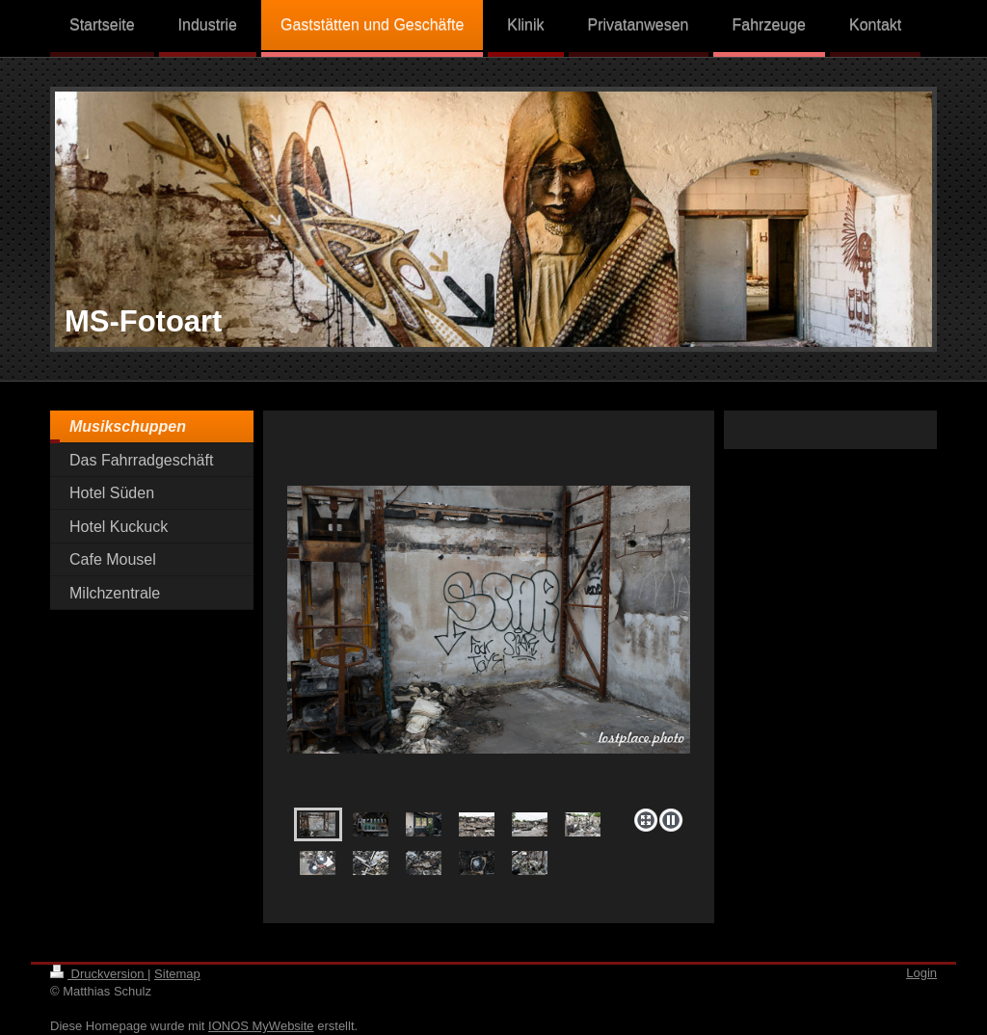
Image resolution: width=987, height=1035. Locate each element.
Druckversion (98, 974)
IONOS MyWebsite (261, 1026)
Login (921, 973)
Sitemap (177, 974)
